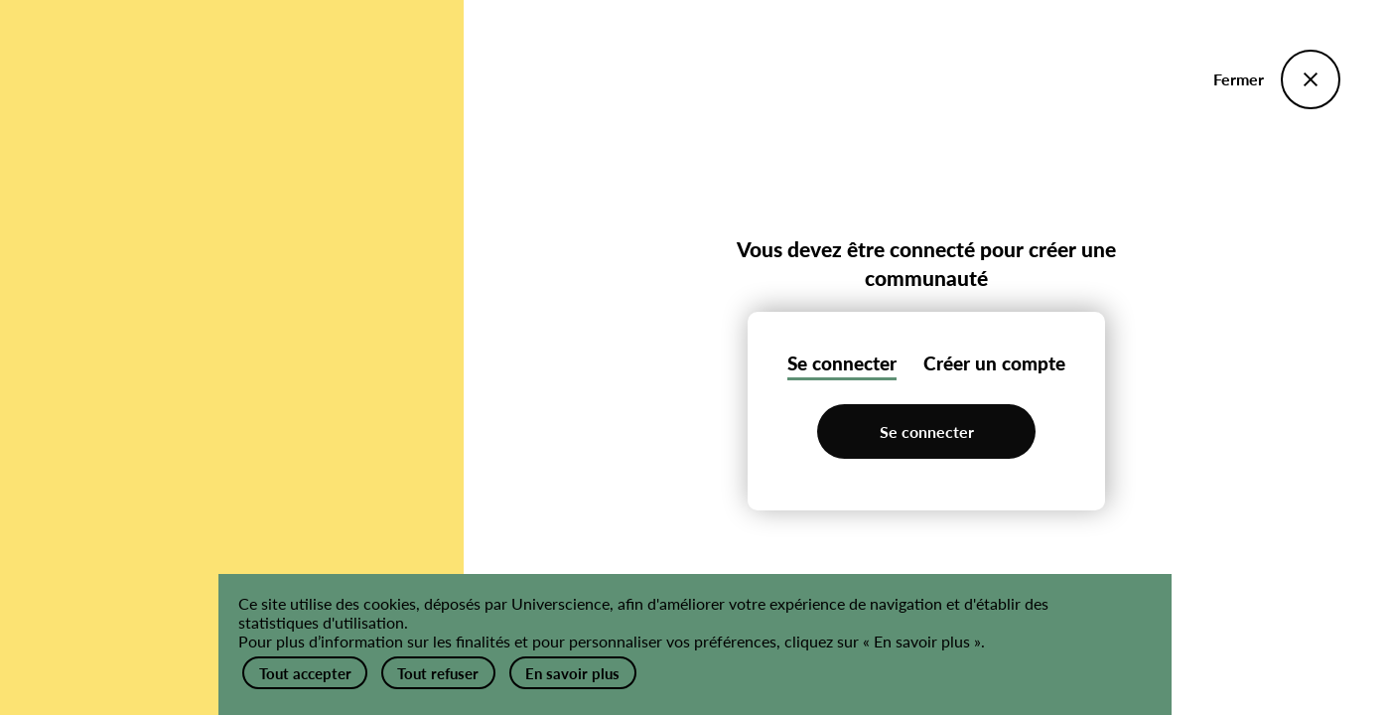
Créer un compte (994, 362)
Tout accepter (307, 666)
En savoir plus (589, 666)
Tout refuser (448, 666)
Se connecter (842, 362)
